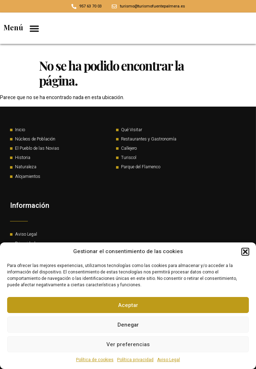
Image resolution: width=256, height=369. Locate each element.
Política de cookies (95, 360)
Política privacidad (135, 360)
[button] (245, 251)
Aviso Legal (168, 360)
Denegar (128, 325)
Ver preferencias (128, 344)
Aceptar (128, 305)
